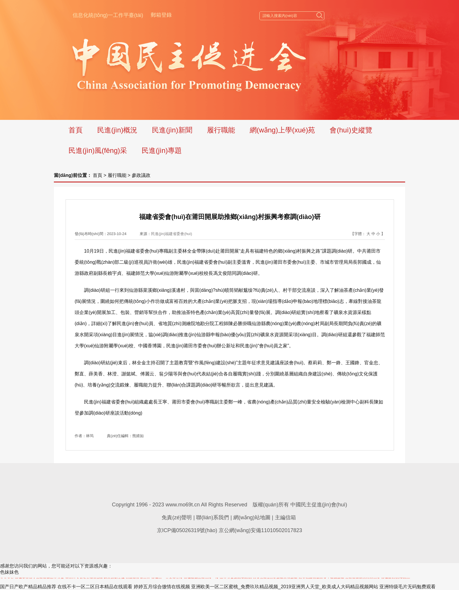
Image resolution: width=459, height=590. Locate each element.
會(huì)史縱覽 (351, 130)
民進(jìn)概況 (117, 130)
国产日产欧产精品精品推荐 (28, 586)
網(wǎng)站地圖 (251, 517)
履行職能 (221, 130)
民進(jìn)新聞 (172, 130)
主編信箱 (285, 517)
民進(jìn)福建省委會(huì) (171, 234)
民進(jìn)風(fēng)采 (97, 150)
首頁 (75, 130)
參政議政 (141, 175)
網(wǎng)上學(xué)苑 (282, 130)
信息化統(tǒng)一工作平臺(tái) (108, 15)
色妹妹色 (9, 572)
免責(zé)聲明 (177, 517)
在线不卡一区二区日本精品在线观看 (94, 586)
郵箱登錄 (161, 15)
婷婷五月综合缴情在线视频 (162, 586)
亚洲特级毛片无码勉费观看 (407, 586)
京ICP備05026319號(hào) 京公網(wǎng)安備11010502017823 (229, 530)
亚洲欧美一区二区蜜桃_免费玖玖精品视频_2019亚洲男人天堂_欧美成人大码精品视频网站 (284, 586)
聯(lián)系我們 (212, 517)
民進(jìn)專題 (162, 150)
